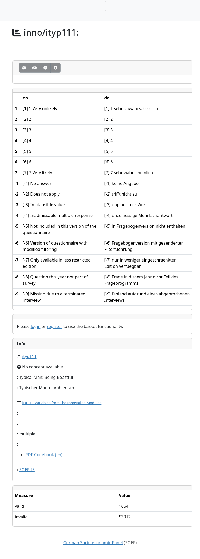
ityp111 (29, 356)
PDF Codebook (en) (44, 455)
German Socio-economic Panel (93, 542)
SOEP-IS (27, 469)
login (36, 326)
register (54, 326)
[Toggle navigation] (99, 6)
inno (61, 402)
